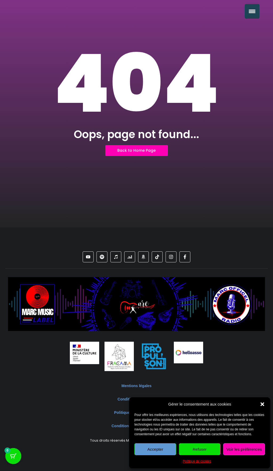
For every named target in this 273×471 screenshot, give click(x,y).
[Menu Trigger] (252, 11)
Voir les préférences (244, 449)
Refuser (200, 449)
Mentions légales (137, 386)
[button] (262, 404)
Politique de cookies (197, 461)
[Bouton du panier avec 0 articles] (13, 458)
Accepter (155, 449)
